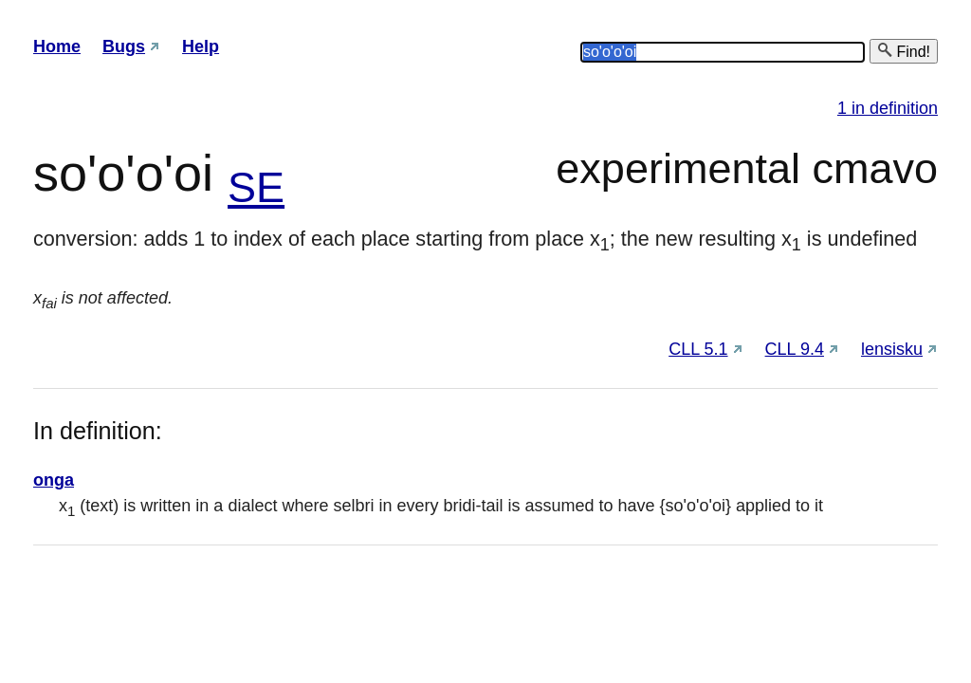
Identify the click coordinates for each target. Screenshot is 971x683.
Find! (903, 51)
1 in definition (887, 108)
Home (57, 46)
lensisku (892, 349)
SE (256, 187)
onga (53, 480)
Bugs (123, 46)
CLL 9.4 (794, 349)
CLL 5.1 (698, 349)
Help (200, 46)
